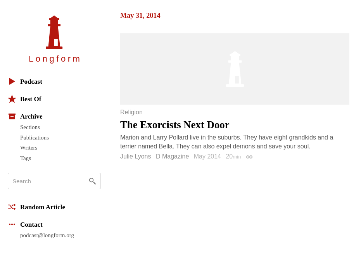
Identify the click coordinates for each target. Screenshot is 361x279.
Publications (34, 137)
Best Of (24, 99)
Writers (28, 148)
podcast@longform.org (47, 235)
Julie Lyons (135, 156)
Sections (30, 127)
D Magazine (172, 156)
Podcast (25, 81)
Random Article (36, 207)
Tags (25, 158)
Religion (131, 112)
